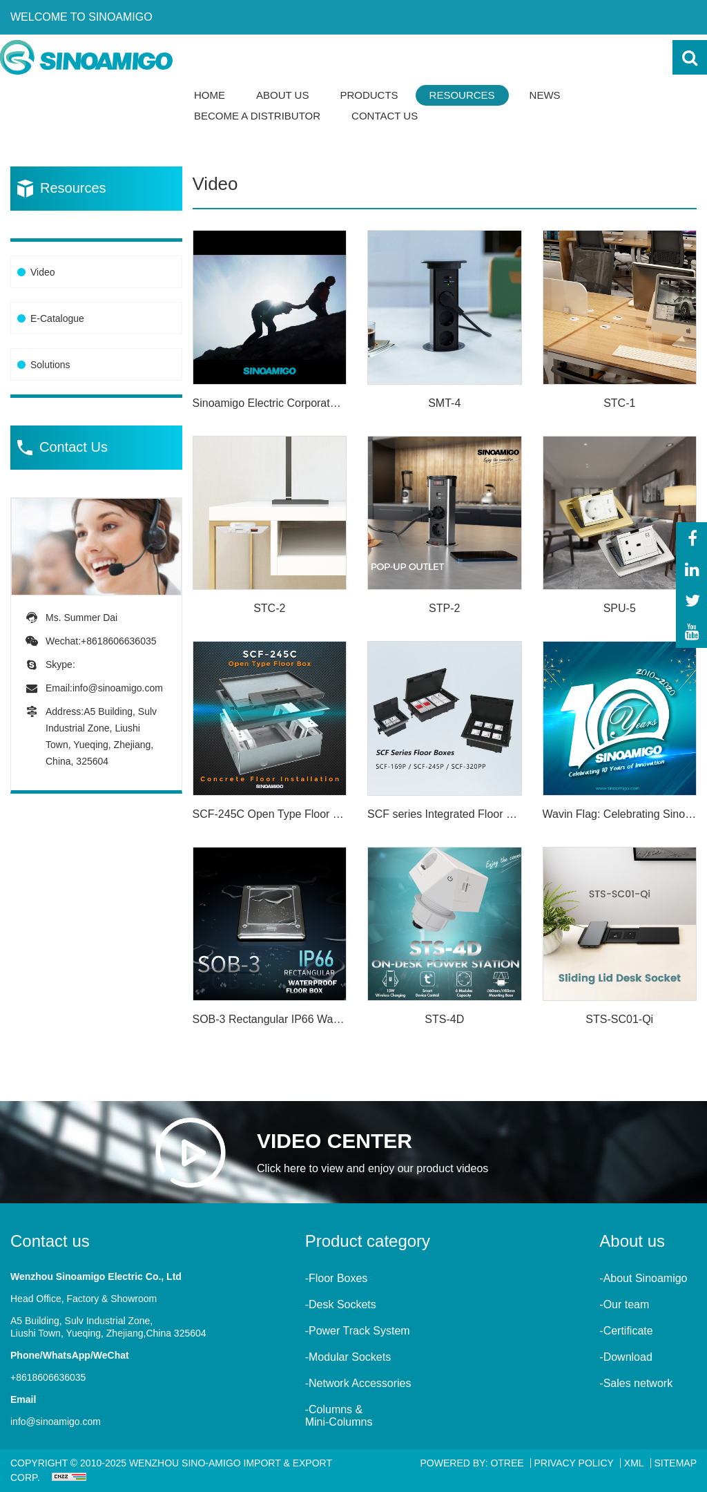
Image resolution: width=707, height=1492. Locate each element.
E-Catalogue (57, 318)
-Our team (624, 1304)
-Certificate (625, 1331)
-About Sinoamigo (643, 1278)
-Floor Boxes (336, 1278)
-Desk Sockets (340, 1304)
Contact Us (384, 116)
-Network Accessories (358, 1383)
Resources (462, 95)
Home (209, 95)
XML (634, 1463)
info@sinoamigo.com (117, 688)
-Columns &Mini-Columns (339, 1416)
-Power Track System (357, 1331)
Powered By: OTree (472, 1463)
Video (42, 272)
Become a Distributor (257, 116)
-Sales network (635, 1383)
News (545, 95)
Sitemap (676, 1463)
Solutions (50, 364)
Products (369, 95)
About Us (282, 95)
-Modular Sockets (348, 1357)
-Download (625, 1357)
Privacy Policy (574, 1463)
